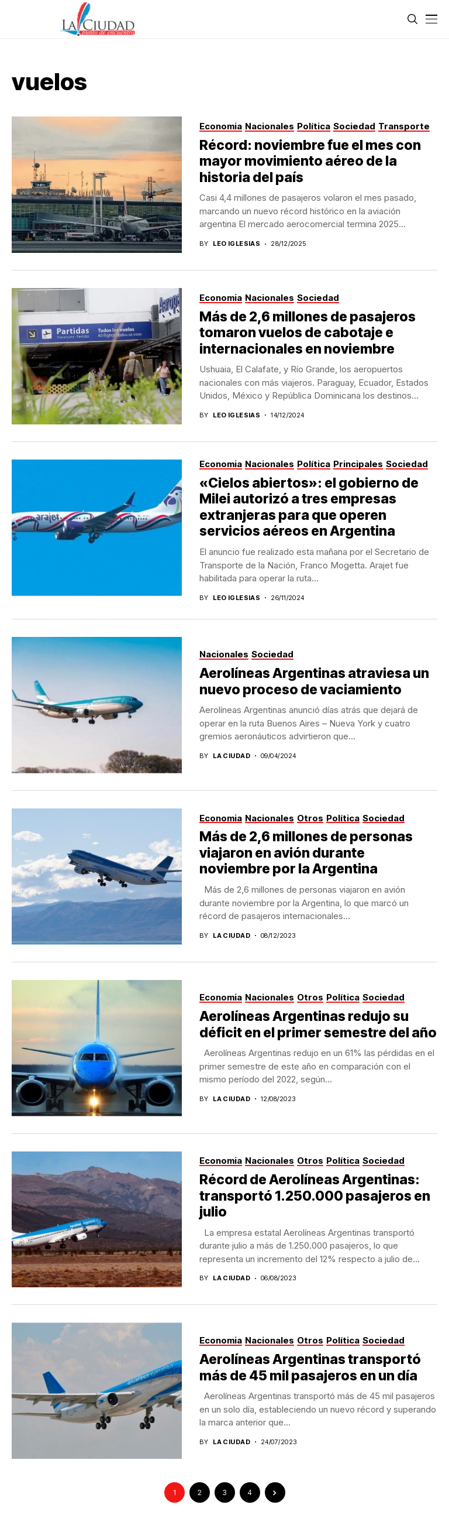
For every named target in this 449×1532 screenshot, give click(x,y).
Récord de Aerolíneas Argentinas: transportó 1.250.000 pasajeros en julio (314, 1195)
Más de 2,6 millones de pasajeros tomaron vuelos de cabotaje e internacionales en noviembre (307, 333)
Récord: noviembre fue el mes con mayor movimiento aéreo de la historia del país (310, 161)
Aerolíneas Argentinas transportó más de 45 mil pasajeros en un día (310, 1367)
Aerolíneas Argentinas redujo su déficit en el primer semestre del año (318, 1024)
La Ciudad (231, 756)
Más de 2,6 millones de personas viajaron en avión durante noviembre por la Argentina (306, 852)
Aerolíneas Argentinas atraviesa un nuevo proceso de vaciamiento (314, 681)
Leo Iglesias (236, 244)
